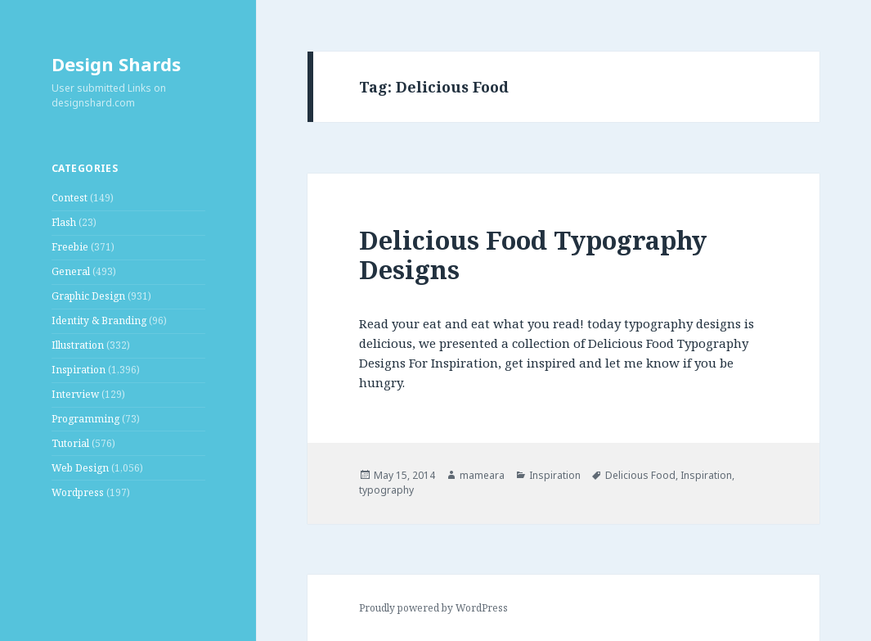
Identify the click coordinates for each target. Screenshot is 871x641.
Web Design (80, 468)
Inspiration (79, 370)
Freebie (70, 247)
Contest (70, 198)
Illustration (78, 345)
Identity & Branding (99, 320)
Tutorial (70, 443)
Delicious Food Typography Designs (533, 255)
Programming (85, 419)
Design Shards (116, 64)
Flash (64, 222)
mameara (482, 475)
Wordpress (78, 492)
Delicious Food (640, 475)
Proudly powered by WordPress (433, 608)
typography (386, 490)
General (71, 271)
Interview (75, 394)
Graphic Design (88, 296)
